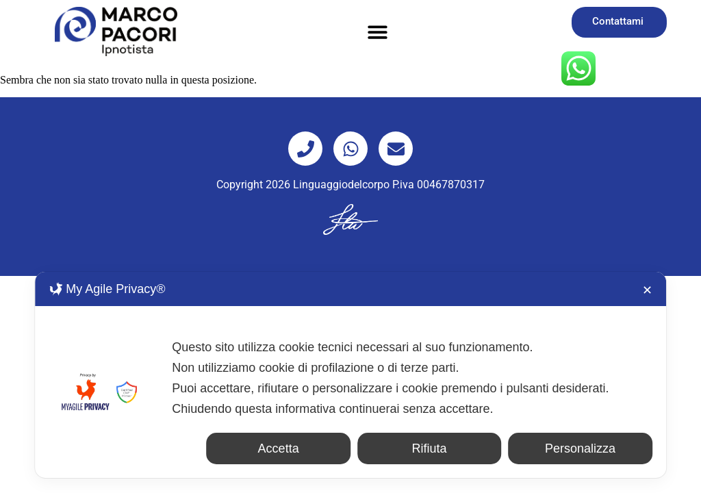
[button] (378, 32)
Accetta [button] (278, 448)
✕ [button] (647, 290)
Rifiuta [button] (429, 448)
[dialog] (350, 375)
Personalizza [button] (580, 448)
